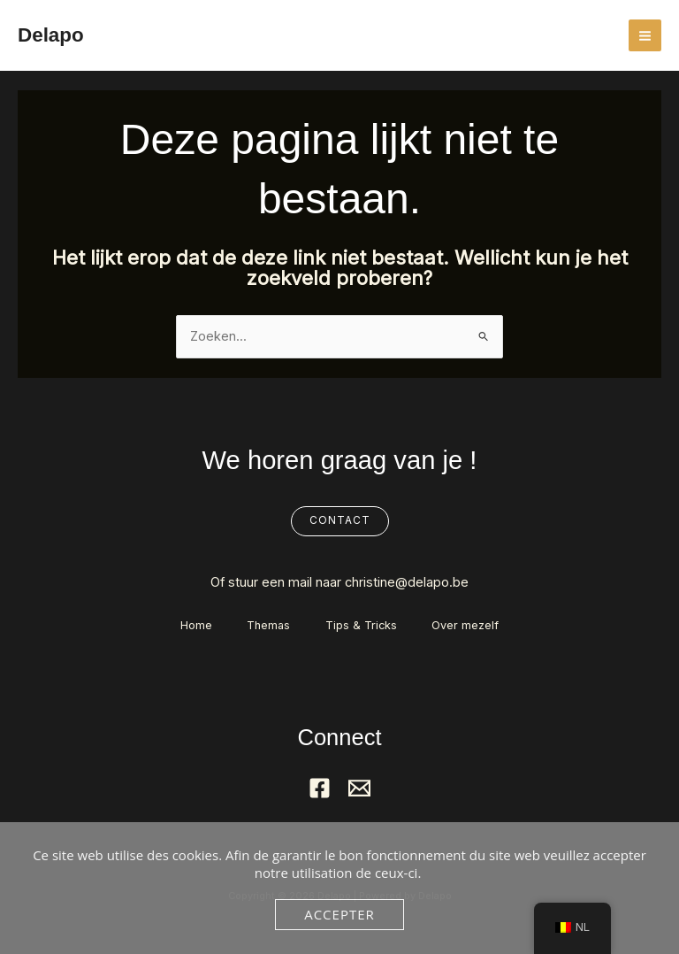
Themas (268, 625)
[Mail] (359, 788)
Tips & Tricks (361, 625)
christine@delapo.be (407, 582)
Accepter (339, 914)
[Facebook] (320, 788)
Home (195, 625)
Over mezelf (466, 625)
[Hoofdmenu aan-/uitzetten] (645, 35)
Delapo (51, 34)
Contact (339, 520)
